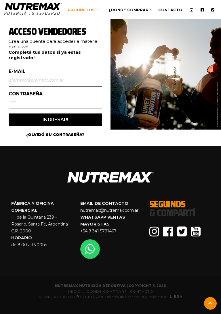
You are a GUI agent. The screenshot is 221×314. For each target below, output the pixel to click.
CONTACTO (141, 291)
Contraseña (26, 94)
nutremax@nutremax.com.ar (109, 210)
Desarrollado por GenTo (66, 297)
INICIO (74, 291)
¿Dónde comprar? (129, 9)
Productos (81, 9)
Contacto (170, 9)
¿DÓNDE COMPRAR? (106, 291)
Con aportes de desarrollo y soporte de (139, 296)
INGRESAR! (55, 119)
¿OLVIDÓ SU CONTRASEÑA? (55, 134)
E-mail (17, 71)
